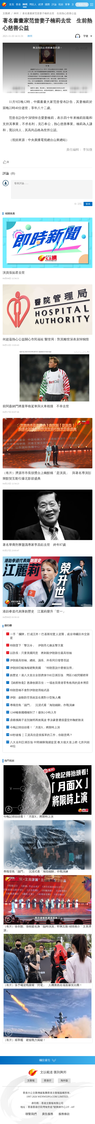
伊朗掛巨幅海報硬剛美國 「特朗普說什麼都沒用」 (42, 667)
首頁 (11, 4)
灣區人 (33, 4)
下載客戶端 (82, 4)
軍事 (67, 4)
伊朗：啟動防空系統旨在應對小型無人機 (35, 697)
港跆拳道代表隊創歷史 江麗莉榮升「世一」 (34, 611)
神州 (24, 4)
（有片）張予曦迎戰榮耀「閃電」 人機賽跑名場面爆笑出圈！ (43, 985)
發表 (88, 204)
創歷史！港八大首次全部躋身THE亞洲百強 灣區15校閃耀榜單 (49, 675)
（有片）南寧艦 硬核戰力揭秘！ (25, 1040)
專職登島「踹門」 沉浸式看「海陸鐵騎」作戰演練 (42, 705)
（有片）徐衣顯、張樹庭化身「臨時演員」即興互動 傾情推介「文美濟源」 (47, 928)
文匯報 (31, 1080)
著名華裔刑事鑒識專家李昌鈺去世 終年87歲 (34, 544)
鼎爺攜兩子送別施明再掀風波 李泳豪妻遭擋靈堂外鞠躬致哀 (47, 719)
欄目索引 (47, 1060)
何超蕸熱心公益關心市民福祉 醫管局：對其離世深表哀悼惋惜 (46, 339)
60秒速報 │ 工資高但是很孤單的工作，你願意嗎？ (41, 734)
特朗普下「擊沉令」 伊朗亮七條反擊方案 (36, 645)
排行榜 (8, 625)
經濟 (40, 4)
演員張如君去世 (14, 272)
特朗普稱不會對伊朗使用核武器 (29, 690)
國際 (47, 4)
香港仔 (47, 1080)
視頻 (60, 4)
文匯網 (6, 13)
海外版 (64, 1080)
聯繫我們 (31, 1113)
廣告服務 (47, 1113)
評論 (54, 4)
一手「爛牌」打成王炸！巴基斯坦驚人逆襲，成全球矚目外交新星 (50, 636)
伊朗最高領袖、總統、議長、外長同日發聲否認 (39, 660)
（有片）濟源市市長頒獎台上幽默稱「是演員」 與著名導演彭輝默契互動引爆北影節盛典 (47, 475)
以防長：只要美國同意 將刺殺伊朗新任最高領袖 (41, 652)
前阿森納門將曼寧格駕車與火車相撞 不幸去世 (36, 406)
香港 (18, 4)
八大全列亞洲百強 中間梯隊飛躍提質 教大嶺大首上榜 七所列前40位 (50, 744)
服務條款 (64, 1113)
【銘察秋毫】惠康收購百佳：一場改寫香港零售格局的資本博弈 (49, 682)
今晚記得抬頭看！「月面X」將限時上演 (35, 727)
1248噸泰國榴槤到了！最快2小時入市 (33, 712)
